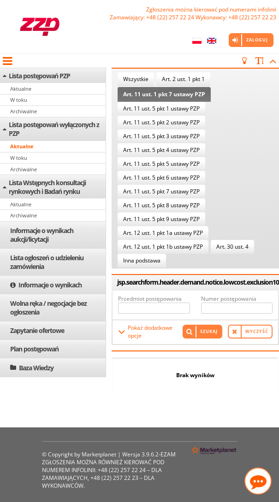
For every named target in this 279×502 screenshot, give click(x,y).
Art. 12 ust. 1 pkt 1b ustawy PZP (163, 247)
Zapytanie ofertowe (37, 330)
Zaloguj (257, 40)
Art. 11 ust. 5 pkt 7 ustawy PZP (161, 191)
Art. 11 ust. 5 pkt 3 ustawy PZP (161, 136)
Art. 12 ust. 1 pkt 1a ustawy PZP (163, 233)
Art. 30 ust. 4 (232, 247)
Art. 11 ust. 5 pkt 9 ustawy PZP (161, 219)
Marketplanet (99, 454)
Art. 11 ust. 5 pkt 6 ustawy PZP (161, 177)
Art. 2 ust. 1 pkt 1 (183, 79)
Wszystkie (135, 79)
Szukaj (209, 331)
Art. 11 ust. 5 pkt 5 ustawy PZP (161, 164)
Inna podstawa (141, 260)
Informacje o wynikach (50, 284)
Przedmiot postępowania (150, 299)
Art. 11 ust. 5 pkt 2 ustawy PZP (161, 122)
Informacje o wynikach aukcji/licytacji (41, 235)
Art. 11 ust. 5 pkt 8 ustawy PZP (161, 205)
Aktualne (20, 88)
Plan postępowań (34, 348)
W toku (18, 99)
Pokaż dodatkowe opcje (150, 331)
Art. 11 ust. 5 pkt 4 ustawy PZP (161, 150)
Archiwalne (23, 111)
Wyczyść (256, 331)
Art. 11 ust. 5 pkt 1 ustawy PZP (161, 108)
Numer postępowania (228, 299)
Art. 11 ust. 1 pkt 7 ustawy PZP (164, 94)
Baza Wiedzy (36, 367)
